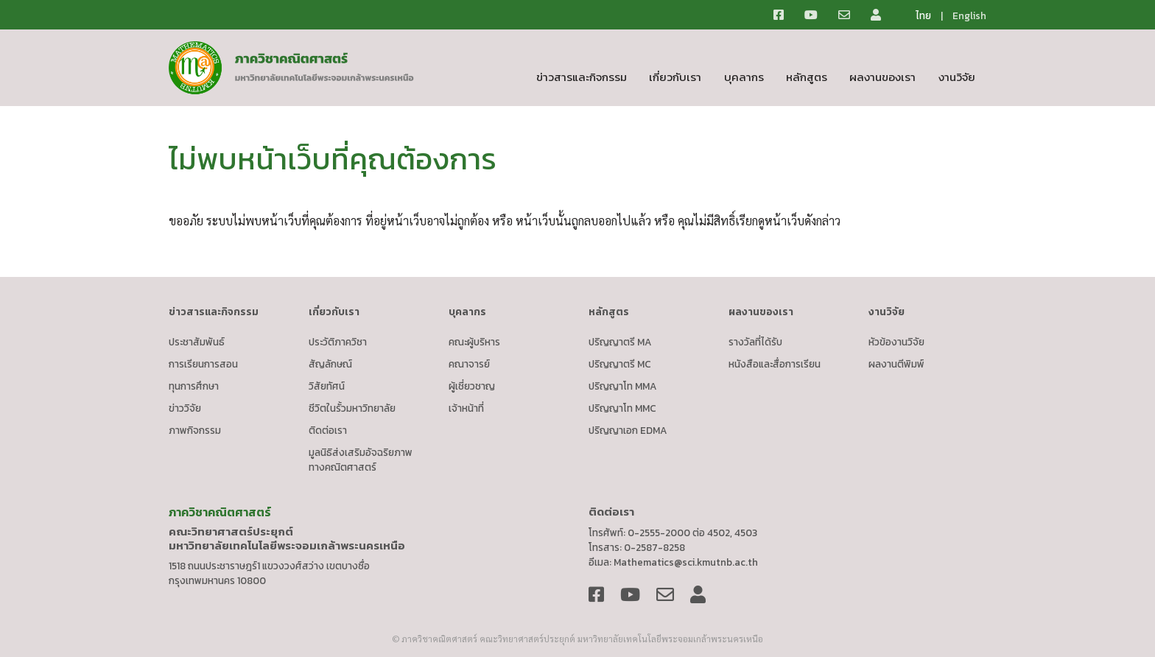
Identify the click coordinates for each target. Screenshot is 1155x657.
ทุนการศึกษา (194, 386)
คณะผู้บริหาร (474, 341)
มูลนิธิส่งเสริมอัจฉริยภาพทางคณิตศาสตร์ (360, 459)
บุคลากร (744, 76)
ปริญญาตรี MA (620, 341)
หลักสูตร (806, 76)
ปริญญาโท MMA (623, 386)
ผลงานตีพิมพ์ (896, 363)
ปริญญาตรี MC (620, 363)
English (969, 15)
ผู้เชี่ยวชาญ (472, 386)
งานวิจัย (956, 76)
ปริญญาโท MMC (622, 408)
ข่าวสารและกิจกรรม (581, 76)
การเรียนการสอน (203, 363)
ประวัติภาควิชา (338, 341)
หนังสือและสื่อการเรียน (775, 363)
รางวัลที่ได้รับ (755, 341)
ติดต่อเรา (328, 430)
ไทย (923, 15)
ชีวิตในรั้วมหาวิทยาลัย (352, 408)
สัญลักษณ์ (330, 363)
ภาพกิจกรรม (195, 430)
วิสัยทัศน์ (327, 386)
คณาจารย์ (469, 363)
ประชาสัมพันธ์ (197, 341)
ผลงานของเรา (882, 76)
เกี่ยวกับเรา (675, 76)
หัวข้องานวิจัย (896, 341)
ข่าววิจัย (185, 408)
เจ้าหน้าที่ (466, 408)
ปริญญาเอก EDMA (628, 430)
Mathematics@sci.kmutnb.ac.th (686, 562)
